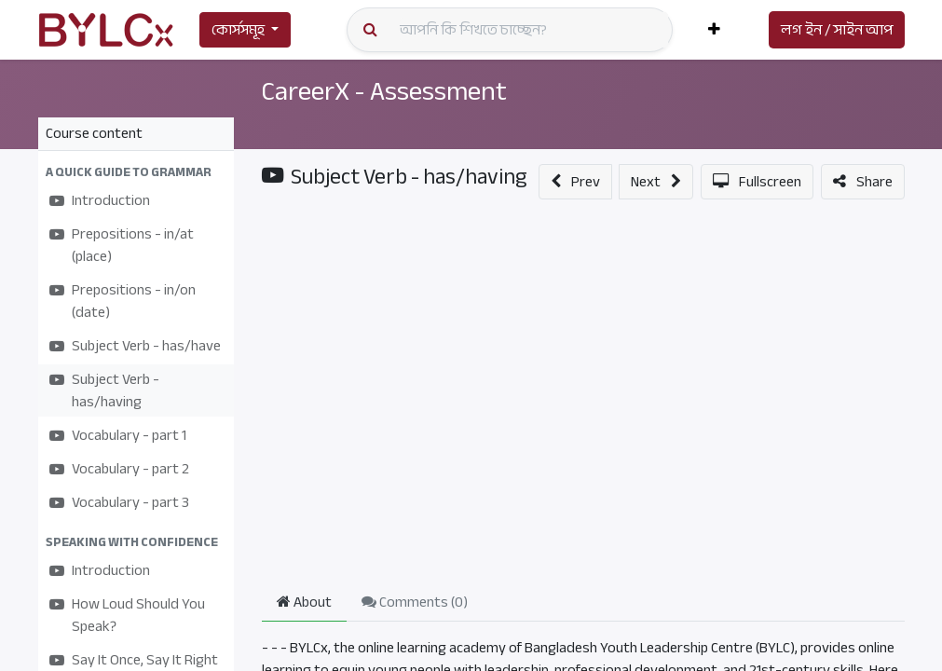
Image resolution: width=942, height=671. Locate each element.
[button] (714, 29)
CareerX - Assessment (390, 90)
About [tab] (304, 602)
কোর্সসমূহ (238, 30)
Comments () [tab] (415, 602)
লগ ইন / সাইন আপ (837, 30)
